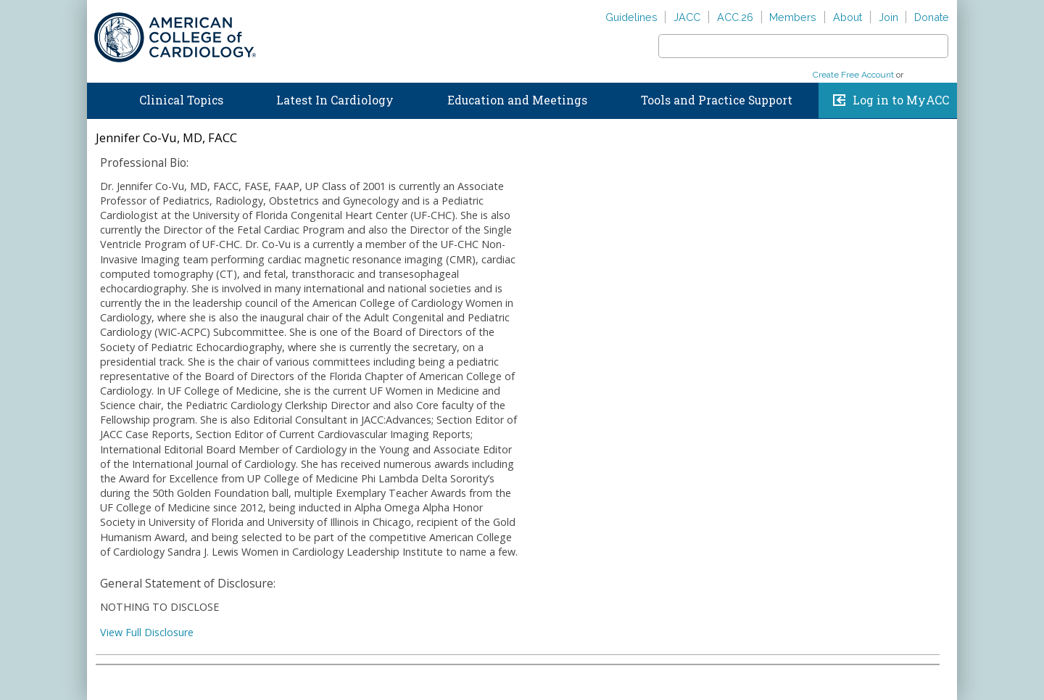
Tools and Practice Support (716, 100)
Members (792, 17)
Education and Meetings (517, 100)
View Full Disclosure (147, 632)
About (847, 17)
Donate (931, 17)
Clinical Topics (181, 100)
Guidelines (631, 17)
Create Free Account (853, 75)
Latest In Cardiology (335, 100)
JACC (687, 17)
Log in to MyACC (901, 100)
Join (888, 17)
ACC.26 (735, 17)
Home (101, 97)
